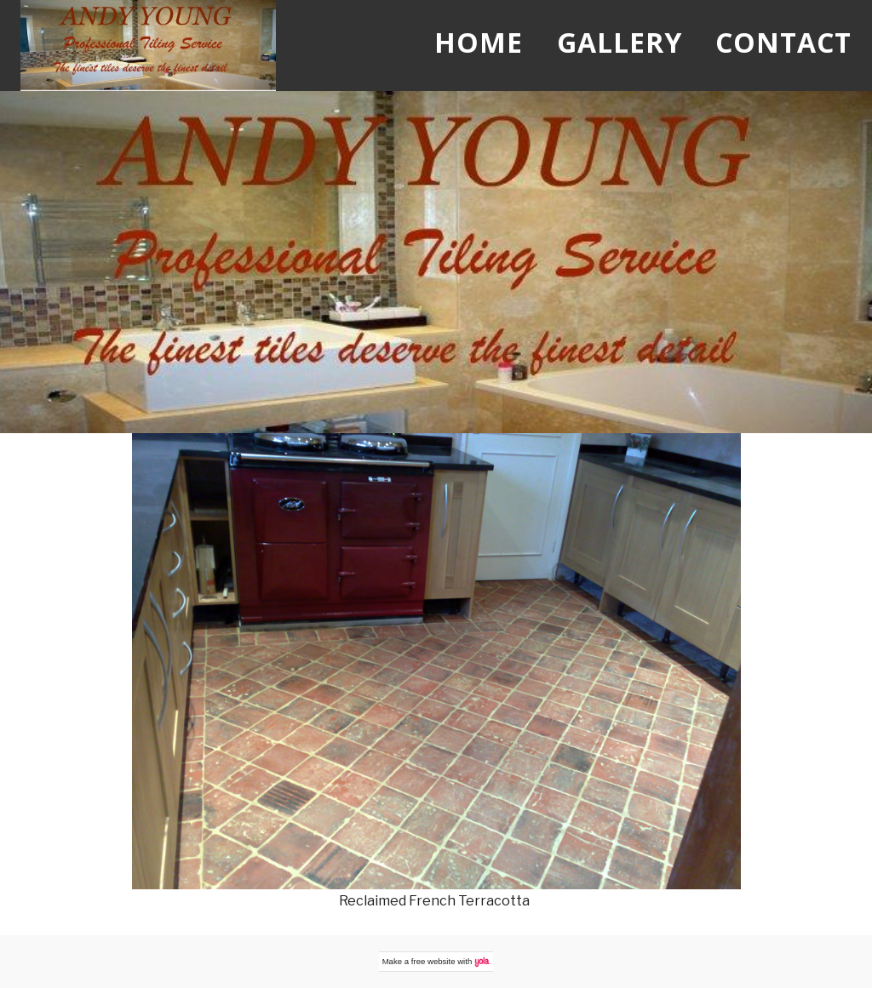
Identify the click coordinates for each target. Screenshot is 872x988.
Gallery (619, 42)
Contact (783, 42)
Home (478, 42)
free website (433, 961)
